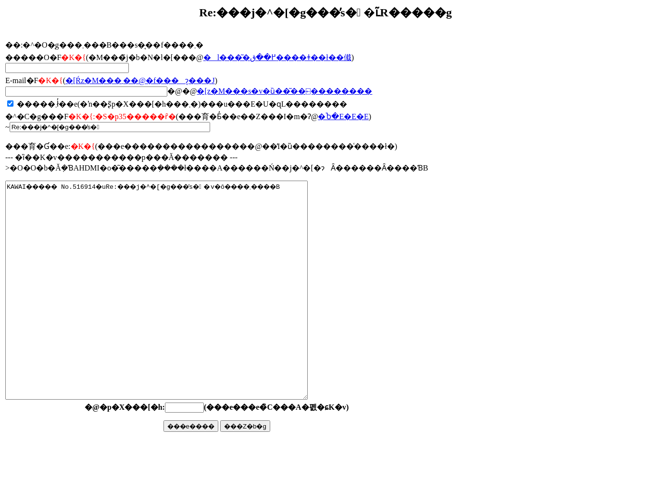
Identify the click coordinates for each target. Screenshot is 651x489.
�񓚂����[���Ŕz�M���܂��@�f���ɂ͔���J (140, 80)
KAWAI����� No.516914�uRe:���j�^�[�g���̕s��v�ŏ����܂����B (174, 312)
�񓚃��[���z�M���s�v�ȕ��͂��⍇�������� (284, 91)
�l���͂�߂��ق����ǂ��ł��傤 (277, 57)
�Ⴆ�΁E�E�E (343, 116)
